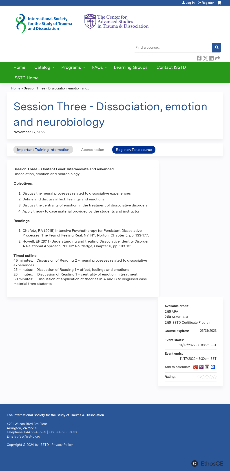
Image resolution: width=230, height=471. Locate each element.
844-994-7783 (35, 432)
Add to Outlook (213, 367)
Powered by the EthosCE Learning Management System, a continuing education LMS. (207, 463)
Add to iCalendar (207, 367)
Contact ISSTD (171, 67)
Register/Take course (134, 150)
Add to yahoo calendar (201, 367)
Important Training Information (43, 150)
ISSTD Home (26, 77)
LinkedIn (211, 57)
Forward (217, 57)
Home (19, 67)
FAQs (97, 67)
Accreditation (92, 150)
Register (208, 2)
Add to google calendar (195, 367)
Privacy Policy (62, 445)
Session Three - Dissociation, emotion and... (56, 88)
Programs (71, 67)
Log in (190, 2)
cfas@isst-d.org (28, 436)
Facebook (199, 57)
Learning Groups (131, 67)
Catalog (42, 67)
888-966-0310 (66, 432)
